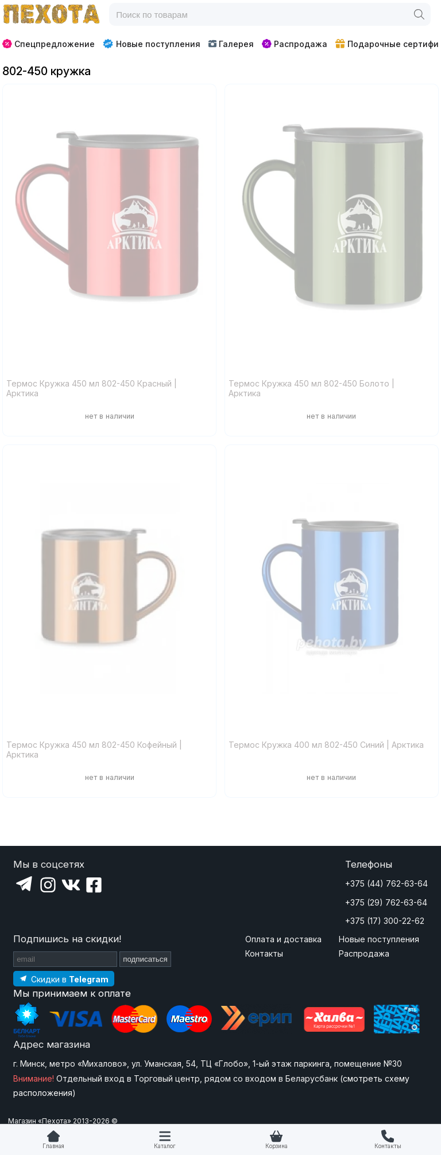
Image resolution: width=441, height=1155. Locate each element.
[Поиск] (419, 14)
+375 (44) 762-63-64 (386, 883)
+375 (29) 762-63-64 (386, 902)
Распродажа (294, 44)
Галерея (231, 44)
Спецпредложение (48, 44)
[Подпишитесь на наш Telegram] (63, 978)
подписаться (145, 959)
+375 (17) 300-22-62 (384, 921)
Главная (53, 1146)
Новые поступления (151, 43)
